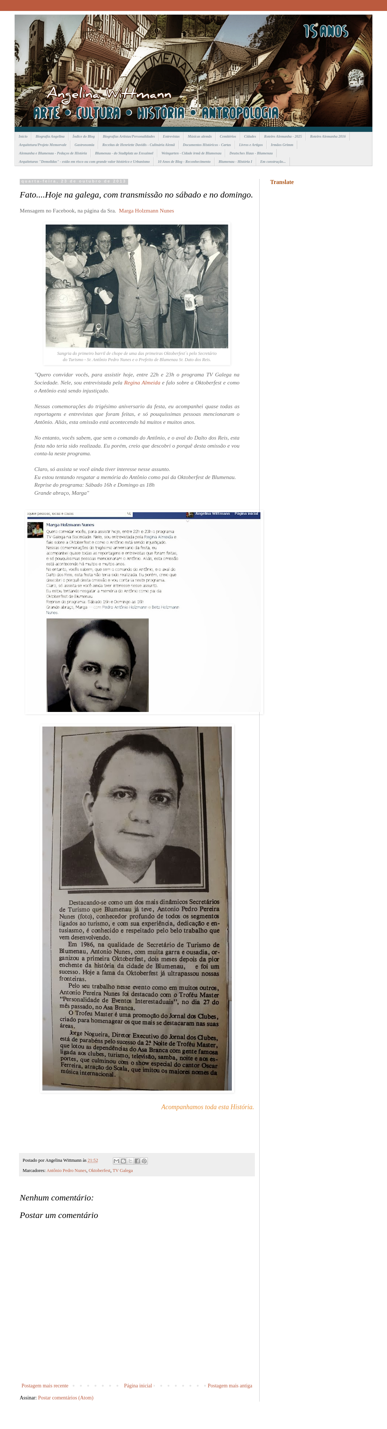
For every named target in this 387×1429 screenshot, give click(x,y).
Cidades (250, 136)
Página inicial (138, 1385)
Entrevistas (171, 136)
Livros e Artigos (251, 145)
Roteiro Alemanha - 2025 (283, 136)
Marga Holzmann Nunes (146, 210)
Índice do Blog (84, 136)
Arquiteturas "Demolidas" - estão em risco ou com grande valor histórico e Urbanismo (84, 162)
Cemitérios (228, 136)
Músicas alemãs (200, 136)
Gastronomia (84, 145)
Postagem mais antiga (230, 1385)
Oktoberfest (99, 1170)
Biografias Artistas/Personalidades (129, 136)
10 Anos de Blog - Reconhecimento (184, 162)
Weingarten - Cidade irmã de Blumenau (191, 153)
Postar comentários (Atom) (65, 1398)
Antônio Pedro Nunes (66, 1170)
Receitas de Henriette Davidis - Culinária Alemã (138, 145)
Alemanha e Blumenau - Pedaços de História (53, 153)
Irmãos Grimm (282, 145)
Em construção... (273, 162)
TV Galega (122, 1170)
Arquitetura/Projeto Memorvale (42, 145)
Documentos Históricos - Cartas (207, 145)
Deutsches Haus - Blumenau (251, 153)
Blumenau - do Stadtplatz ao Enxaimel (124, 153)
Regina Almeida (142, 382)
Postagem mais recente (45, 1385)
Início (23, 136)
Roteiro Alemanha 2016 (328, 136)
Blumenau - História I (235, 162)
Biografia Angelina (49, 136)
